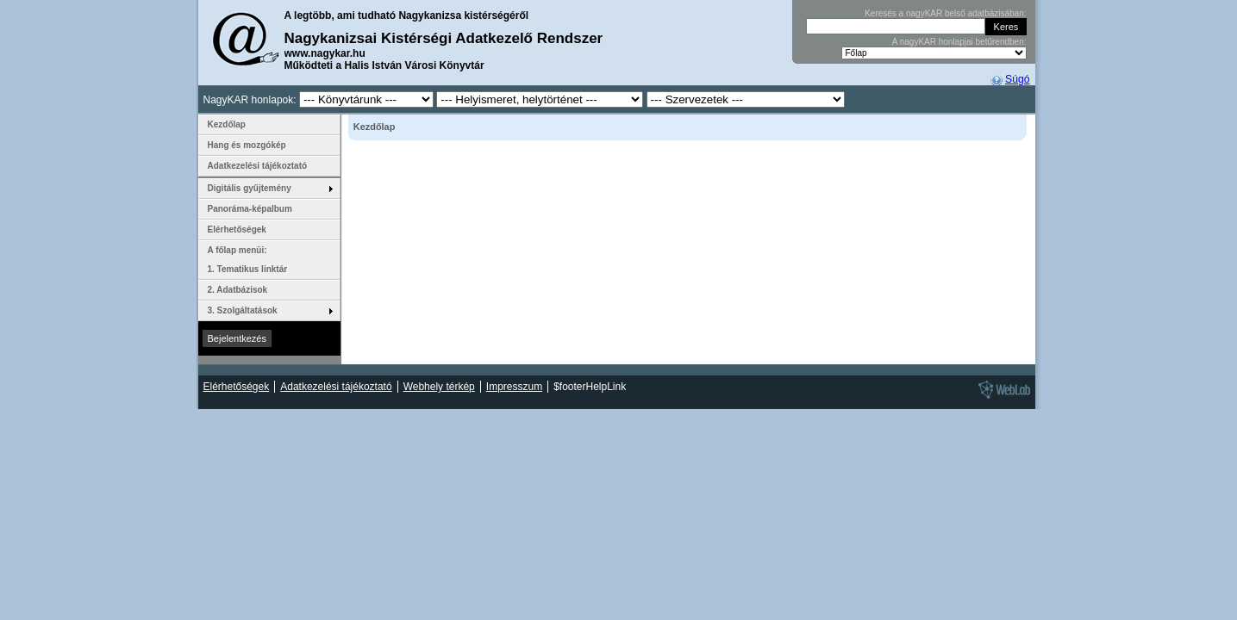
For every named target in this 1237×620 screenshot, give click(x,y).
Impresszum (514, 387)
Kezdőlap (227, 124)
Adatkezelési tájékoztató (258, 165)
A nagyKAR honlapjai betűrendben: (959, 41)
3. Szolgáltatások (243, 310)
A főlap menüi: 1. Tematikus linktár (248, 259)
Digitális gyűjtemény (249, 188)
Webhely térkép (439, 387)
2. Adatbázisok (238, 289)
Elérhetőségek (237, 229)
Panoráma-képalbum (250, 209)
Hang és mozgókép (247, 145)
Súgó (1017, 79)
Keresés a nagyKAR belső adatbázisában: (945, 13)
